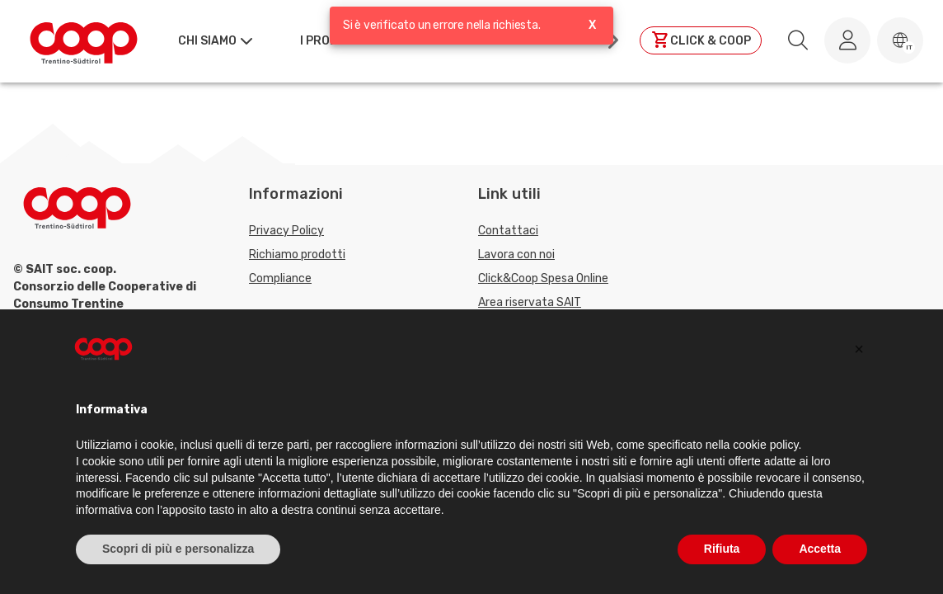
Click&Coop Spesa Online (543, 278)
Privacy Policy (286, 231)
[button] (900, 40)
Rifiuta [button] (722, 548)
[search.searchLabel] (798, 40)
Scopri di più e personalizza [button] (178, 548)
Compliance (280, 278)
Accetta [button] (820, 548)
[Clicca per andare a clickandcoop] (701, 40)
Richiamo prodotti (297, 255)
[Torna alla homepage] (84, 40)
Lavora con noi (516, 255)
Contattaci (508, 231)
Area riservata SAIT (529, 302)
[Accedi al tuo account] (847, 40)
